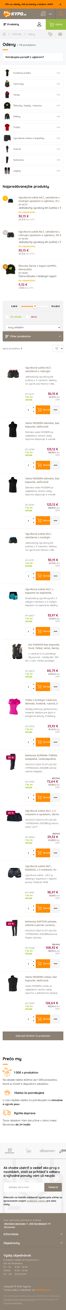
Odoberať (53, 1187)
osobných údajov (36, 1200)
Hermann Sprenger (15, 1223)
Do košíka (44, 410)
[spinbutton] (29, 410)
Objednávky (33, 1243)
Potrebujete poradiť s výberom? (24, 57)
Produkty (11, 24)
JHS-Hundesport (38, 1223)
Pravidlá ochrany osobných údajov (19, 1299)
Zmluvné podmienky (13, 1303)
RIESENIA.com (43, 1289)
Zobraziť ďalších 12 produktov (33, 1035)
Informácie (33, 1234)
